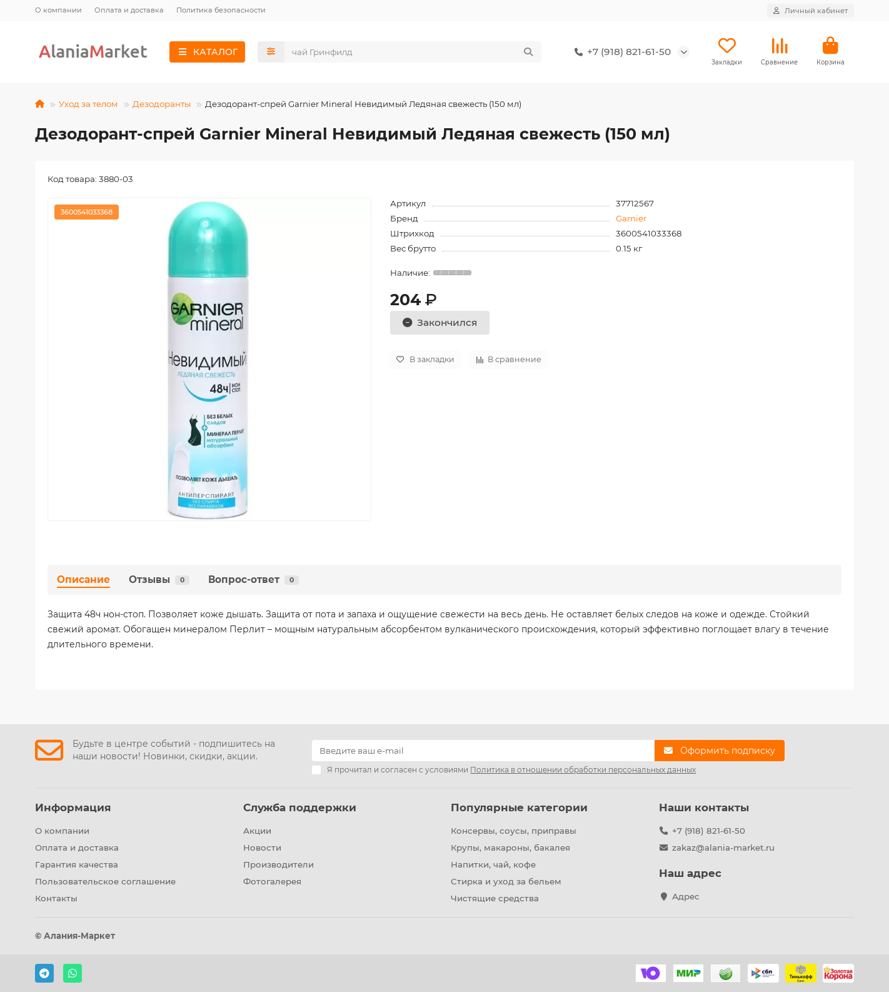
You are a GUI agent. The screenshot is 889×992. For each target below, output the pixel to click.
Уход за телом (88, 104)
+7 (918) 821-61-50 (620, 52)
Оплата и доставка (129, 10)
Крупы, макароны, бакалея (510, 848)
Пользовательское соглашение (105, 881)
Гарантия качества (76, 864)
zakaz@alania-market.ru (723, 848)
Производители (278, 864)
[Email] (483, 750)
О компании (58, 10)
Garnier (631, 218)
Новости (262, 848)
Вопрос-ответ (253, 579)
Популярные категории (519, 807)
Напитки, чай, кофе (493, 864)
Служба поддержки (299, 807)
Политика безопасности (221, 10)
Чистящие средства (495, 898)
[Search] (413, 52)
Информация (73, 807)
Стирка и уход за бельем (506, 881)
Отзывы (159, 579)
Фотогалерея (272, 881)
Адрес (686, 896)
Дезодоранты (162, 104)
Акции (257, 831)
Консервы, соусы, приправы (513, 831)
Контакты (56, 898)
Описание (83, 579)
